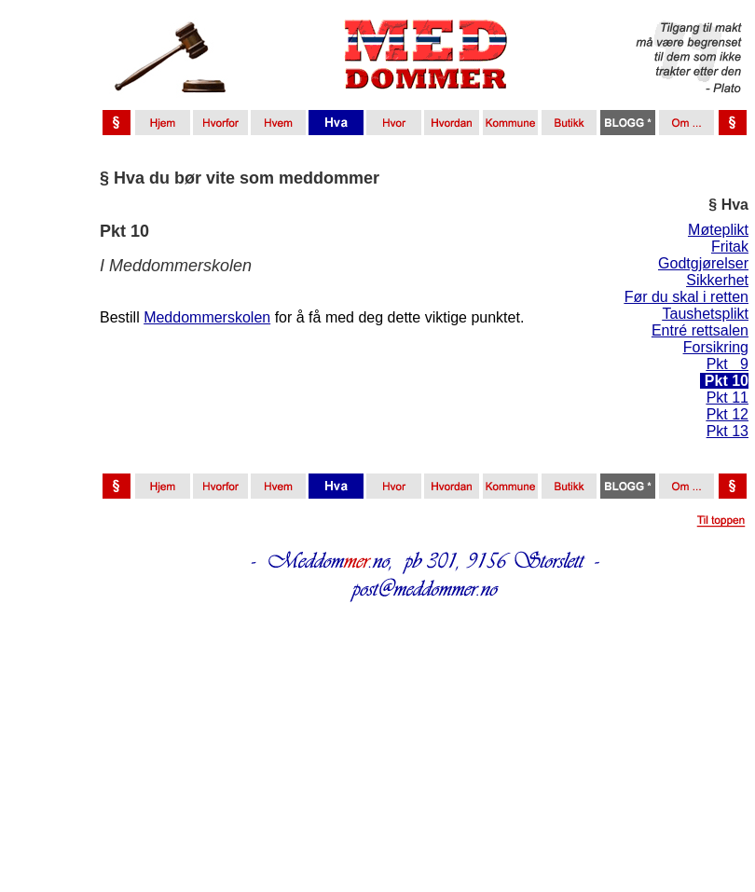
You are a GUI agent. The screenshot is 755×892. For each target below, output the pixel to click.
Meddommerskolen (207, 317)
